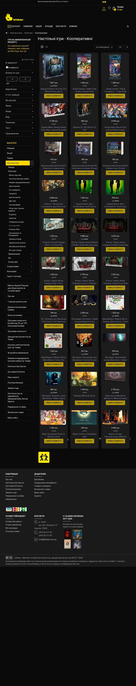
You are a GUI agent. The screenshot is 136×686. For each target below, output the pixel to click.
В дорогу (12, 214)
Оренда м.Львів (15, 239)
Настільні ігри (16, 33)
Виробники (39, 599)
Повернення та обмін (17, 407)
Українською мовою (17, 243)
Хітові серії (13, 262)
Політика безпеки (15, 383)
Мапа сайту (13, 418)
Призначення (14, 254)
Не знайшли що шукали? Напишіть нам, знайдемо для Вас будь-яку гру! (18, 48)
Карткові (12, 218)
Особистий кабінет (14, 641)
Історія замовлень (14, 644)
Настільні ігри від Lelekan (19, 179)
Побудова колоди (16, 222)
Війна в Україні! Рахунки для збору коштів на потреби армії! (18, 288)
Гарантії (37, 615)
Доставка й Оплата (16, 372)
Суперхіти (13, 194)
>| (54, 563)
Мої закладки (11, 647)
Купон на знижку (15, 315)
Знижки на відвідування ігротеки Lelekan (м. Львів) (19, 359)
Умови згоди (13, 388)
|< (41, 559)
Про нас (11, 296)
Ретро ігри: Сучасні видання (16, 209)
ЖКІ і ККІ (12, 201)
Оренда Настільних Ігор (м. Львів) (19, 338)
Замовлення (11, 618)
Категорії (29, 33)
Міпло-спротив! (15, 175)
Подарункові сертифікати (45, 602)
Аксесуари (11, 271)
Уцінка (10, 158)
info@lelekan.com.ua (47, 659)
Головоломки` (13, 266)
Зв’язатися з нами (16, 412)
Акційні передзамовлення (19, 182)
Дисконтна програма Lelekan (17, 308)
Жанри (11, 167)
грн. (8, 83)
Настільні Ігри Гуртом (17, 366)
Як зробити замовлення (18, 353)
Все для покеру (15, 250)
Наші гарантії (13, 377)
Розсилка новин (13, 651)
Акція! (9, 153)
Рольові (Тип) (14, 229)
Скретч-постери (14, 276)
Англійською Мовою (17, 246)
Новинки (10, 148)
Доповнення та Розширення (14, 234)
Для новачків (14, 186)
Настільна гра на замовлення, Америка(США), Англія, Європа (18, 397)
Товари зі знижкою (42, 605)
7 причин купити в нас (17, 302)
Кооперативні (14, 226)
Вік (9, 258)
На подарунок (14, 190)
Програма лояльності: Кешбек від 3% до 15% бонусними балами (17, 323)
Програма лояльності (17, 331)
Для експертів (14, 197)
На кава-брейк (14, 205)
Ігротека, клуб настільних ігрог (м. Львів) (19, 346)
